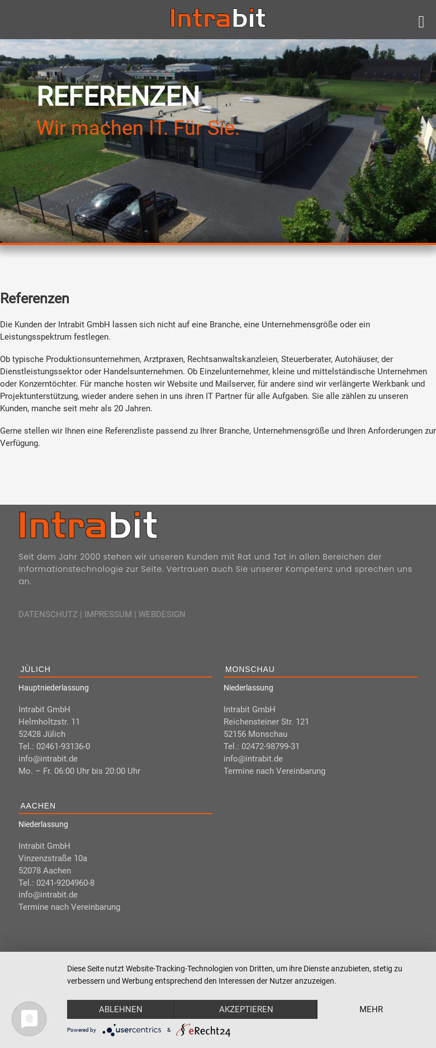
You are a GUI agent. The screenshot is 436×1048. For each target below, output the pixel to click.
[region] (218, 141)
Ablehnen (121, 1009)
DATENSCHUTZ (48, 614)
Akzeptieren (246, 1009)
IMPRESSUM (108, 614)
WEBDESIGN (162, 614)
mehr (371, 1009)
